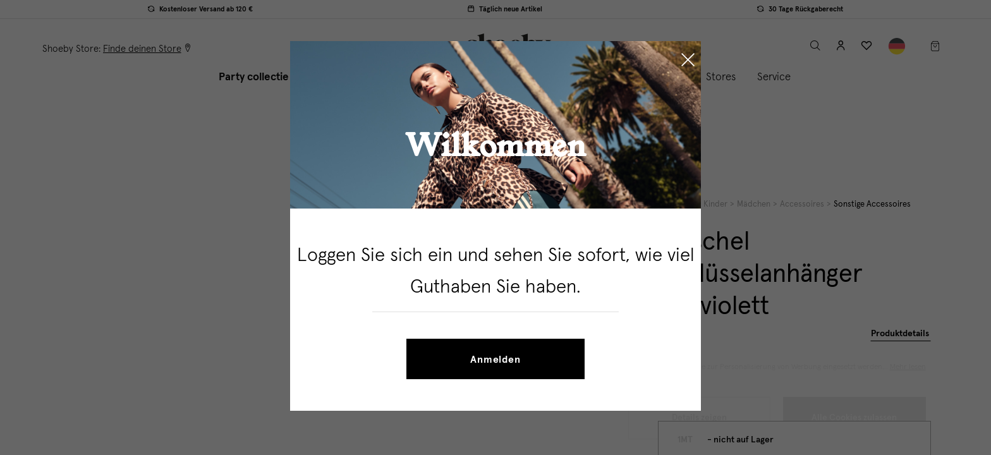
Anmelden (495, 360)
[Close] (688, 61)
